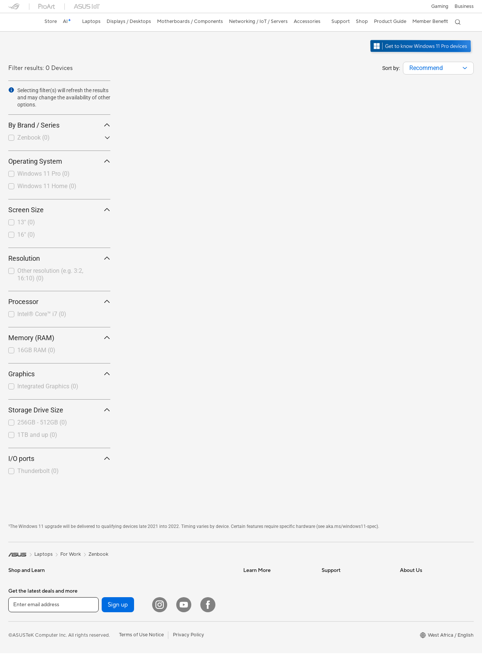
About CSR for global (424, 616)
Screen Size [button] (59, 210)
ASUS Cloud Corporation (428, 649)
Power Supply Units (108, 639)
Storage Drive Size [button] (59, 410)
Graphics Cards (103, 605)
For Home (19, 593)
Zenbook (33, 137)
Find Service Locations (347, 593)
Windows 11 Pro (43, 173)
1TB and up (37, 434)
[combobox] (438, 68)
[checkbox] (56, 138)
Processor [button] (59, 302)
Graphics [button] (59, 374)
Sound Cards (100, 650)
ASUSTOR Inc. (416, 638)
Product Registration (345, 604)
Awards (408, 593)
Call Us (329, 627)
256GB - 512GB (42, 422)
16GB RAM (36, 350)
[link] (21, 22)
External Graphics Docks (114, 627)
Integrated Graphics (47, 386)
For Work (18, 605)
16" (26, 234)
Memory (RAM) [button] (59, 338)
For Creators (22, 616)
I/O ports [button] (59, 458)
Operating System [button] (59, 161)
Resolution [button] (59, 258)
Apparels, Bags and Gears (192, 639)
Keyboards (176, 616)
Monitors (18, 650)
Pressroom (412, 627)
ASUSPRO (255, 593)
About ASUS (414, 582)
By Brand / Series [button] (59, 125)
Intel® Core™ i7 (41, 314)
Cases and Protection (188, 650)
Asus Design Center (265, 582)
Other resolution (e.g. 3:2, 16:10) (50, 274)
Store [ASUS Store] (50, 21)
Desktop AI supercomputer (194, 593)
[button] (439, 6)
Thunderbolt (38, 470)
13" (26, 222)
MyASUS (332, 649)
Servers (172, 582)
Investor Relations (420, 604)
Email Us (331, 616)
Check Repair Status (345, 582)
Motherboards (102, 593)
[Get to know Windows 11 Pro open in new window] (421, 53)
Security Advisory (341, 638)
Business (464, 6)
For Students (22, 627)
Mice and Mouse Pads (188, 627)
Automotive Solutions (267, 604)
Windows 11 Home (46, 186)
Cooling (95, 616)
